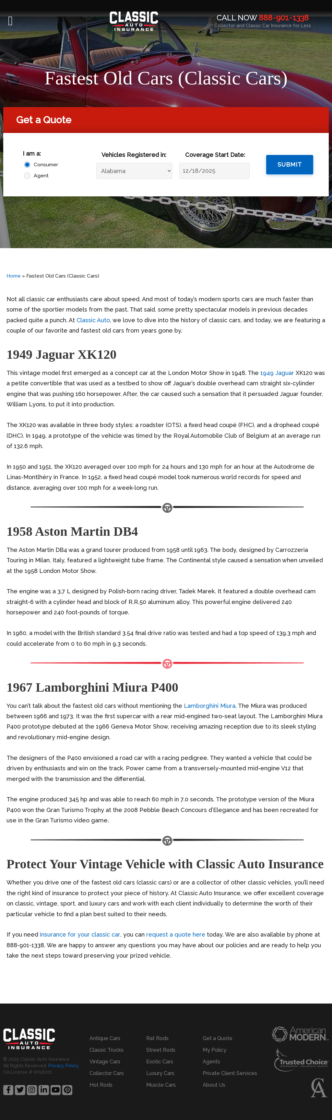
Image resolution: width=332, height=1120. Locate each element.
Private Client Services (230, 1073)
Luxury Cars (160, 1073)
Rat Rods (157, 1038)
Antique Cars (104, 1038)
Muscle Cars (161, 1085)
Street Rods (160, 1050)
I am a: (32, 153)
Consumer (44, 164)
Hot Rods (101, 1085)
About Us (214, 1085)
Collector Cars (106, 1073)
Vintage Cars (104, 1062)
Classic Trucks (106, 1050)
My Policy (214, 1050)
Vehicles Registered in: (133, 154)
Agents (211, 1062)
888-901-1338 (284, 17)
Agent (41, 175)
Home (13, 276)
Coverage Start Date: (215, 154)
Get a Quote (217, 1038)
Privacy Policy (63, 1065)
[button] (10, 21)
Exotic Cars (159, 1062)
